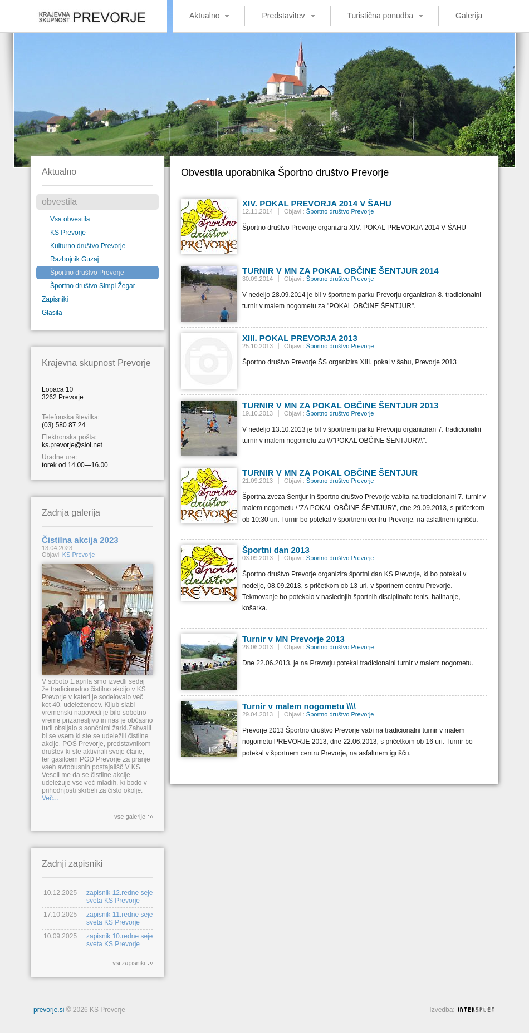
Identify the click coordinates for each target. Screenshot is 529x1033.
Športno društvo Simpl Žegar (92, 286)
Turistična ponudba (380, 15)
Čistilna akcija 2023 (80, 540)
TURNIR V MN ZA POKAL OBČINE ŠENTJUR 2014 (340, 270)
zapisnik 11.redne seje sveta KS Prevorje (119, 918)
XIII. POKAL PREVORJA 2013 (299, 338)
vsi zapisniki (128, 963)
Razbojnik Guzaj (74, 259)
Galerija (468, 15)
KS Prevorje (68, 232)
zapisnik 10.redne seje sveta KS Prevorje (119, 940)
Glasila (52, 313)
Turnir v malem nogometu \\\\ (299, 706)
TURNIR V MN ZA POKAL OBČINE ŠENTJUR (330, 472)
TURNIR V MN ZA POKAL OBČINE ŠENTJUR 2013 (340, 405)
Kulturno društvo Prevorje (87, 246)
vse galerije (129, 816)
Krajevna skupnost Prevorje (83, 14)
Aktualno (204, 15)
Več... (50, 798)
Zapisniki (55, 299)
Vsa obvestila (70, 219)
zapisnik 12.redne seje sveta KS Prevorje (119, 897)
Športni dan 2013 (276, 550)
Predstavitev (283, 15)
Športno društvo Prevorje (87, 272)
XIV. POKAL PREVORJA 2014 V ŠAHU (316, 203)
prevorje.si (48, 1010)
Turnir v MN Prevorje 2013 (293, 639)
